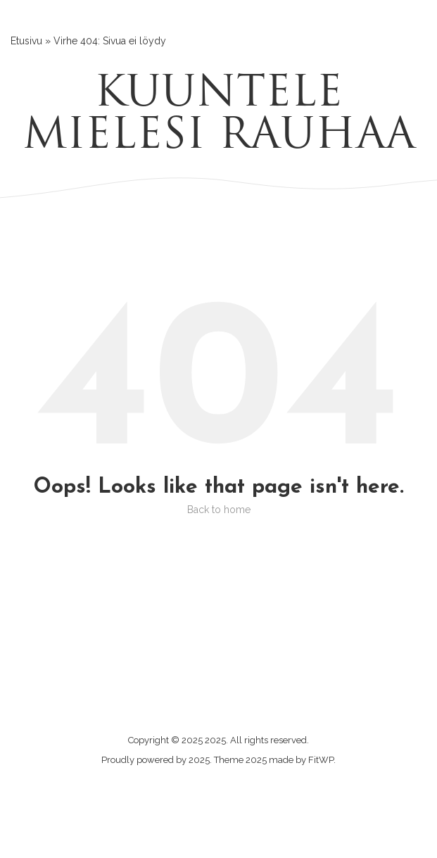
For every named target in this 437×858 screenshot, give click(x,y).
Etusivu (26, 40)
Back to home (219, 509)
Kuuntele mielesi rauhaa (219, 116)
